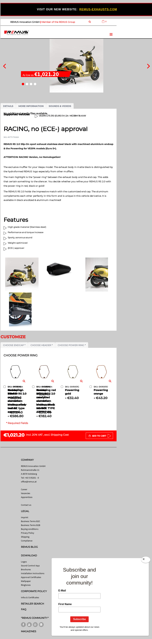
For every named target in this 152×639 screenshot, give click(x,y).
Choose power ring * (72, 345)
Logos (24, 561)
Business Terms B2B (30, 525)
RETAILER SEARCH (32, 603)
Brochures (26, 569)
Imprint (24, 517)
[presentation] (4, 65)
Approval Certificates (31, 577)
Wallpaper (26, 581)
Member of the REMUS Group (58, 22)
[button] (23, 84)
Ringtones (26, 585)
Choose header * (41, 345)
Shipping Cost (60, 434)
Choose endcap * (14, 345)
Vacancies (25, 493)
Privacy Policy (27, 532)
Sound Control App (30, 565)
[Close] (145, 560)
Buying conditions (29, 529)
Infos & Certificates (30, 597)
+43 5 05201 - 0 (32, 477)
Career (24, 489)
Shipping (25, 536)
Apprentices (27, 497)
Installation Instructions (32, 573)
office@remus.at (29, 481)
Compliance (27, 540)
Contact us (26, 504)
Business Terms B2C (30, 521)
